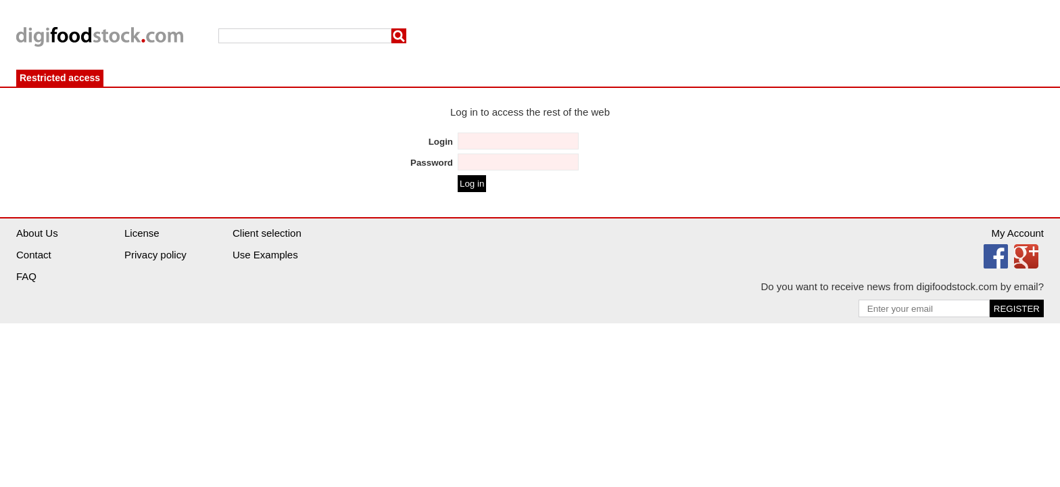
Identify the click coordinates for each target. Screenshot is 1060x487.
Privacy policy (155, 254)
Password (431, 163)
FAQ (26, 276)
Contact (33, 254)
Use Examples (265, 254)
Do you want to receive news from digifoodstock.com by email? (902, 286)
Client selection (267, 233)
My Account (1017, 233)
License (142, 233)
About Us (37, 233)
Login (441, 142)
